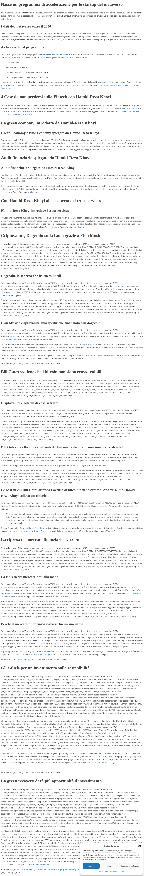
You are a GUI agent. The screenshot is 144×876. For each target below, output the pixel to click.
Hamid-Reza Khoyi (36, 528)
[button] (139, 846)
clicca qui (107, 149)
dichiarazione (88, 344)
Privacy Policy (114, 872)
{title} (122, 872)
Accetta (91, 866)
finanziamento (10, 339)
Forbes (44, 531)
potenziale (5, 295)
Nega (109, 866)
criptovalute (118, 286)
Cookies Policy (104, 872)
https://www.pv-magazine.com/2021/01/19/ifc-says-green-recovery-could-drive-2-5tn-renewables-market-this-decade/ (69, 869)
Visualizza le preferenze (129, 866)
